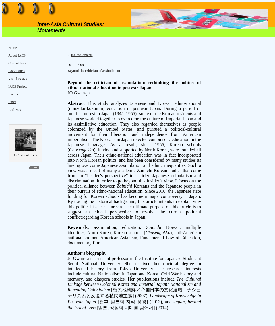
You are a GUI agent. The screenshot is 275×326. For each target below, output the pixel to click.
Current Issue (17, 63)
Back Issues (16, 71)
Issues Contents (82, 55)
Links (12, 102)
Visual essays (17, 79)
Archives (14, 110)
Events (13, 94)
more (34, 167)
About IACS (17, 55)
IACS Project (17, 86)
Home (12, 48)
